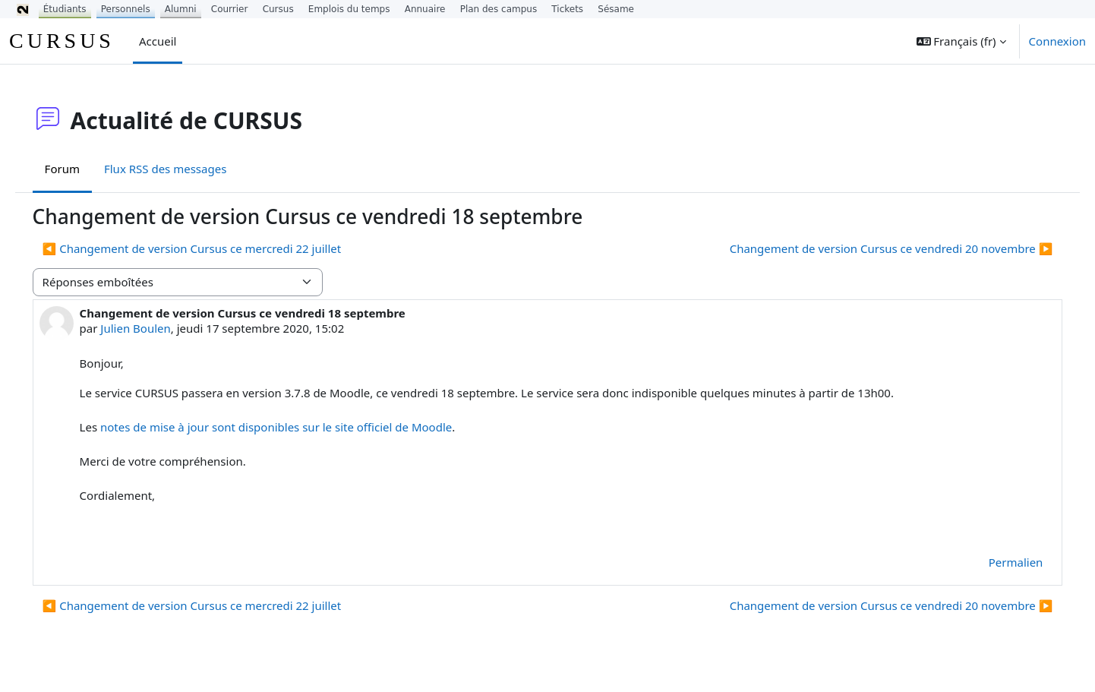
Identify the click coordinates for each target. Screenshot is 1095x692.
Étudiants (65, 9)
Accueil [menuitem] (157, 41)
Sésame (616, 9)
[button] (961, 41)
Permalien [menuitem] (994, 562)
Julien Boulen (157, 328)
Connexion (1057, 41)
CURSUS (62, 40)
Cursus (278, 9)
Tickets (567, 9)
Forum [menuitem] (83, 168)
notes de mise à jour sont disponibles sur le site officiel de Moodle (297, 426)
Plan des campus (499, 9)
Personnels (125, 9)
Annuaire (425, 9)
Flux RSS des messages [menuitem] (186, 168)
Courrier (229, 9)
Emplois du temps (349, 9)
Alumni (181, 9)
